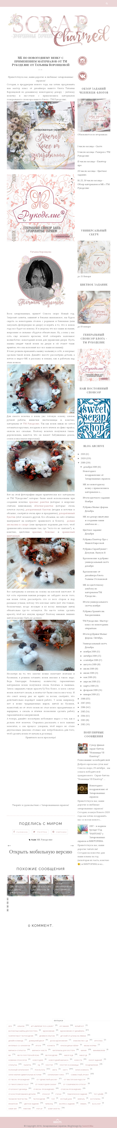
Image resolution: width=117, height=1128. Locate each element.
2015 (83, 711)
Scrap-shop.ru (54, 1109)
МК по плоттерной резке (28, 1055)
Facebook (22, 832)
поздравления (91, 1065)
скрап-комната (82, 1070)
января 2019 (89, 694)
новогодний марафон (58, 1060)
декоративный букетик (38, 509)
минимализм (99, 1050)
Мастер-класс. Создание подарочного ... (19, 889)
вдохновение (48, 1031)
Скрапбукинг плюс (56, 1075)
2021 (83, 454)
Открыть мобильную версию (40, 852)
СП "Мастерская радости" (75, 1079)
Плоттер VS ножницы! (69, 1065)
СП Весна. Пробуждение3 (43, 1089)
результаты (40, 1070)
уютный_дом (66, 1099)
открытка (12, 1065)
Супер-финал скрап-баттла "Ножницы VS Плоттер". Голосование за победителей (94, 752)
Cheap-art (12, 1109)
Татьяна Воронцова (40, 251)
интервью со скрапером (19, 1046)
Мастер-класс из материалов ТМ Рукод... (42, 889)
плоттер (49, 1065)
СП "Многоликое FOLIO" (18, 1084)
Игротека (98, 1041)
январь (83, 1104)
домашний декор (36, 1041)
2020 (83, 458)
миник (84, 1050)
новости (78, 1060)
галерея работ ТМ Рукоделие (20, 1036)
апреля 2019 (89, 681)
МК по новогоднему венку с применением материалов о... (96, 488)
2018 (83, 698)
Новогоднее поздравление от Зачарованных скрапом (96, 475)
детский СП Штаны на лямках (73, 1036)
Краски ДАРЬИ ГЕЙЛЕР (70, 1046)
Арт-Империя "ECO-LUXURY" (42, 1026)
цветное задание (31, 1104)
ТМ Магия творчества (17, 1099)
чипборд (49, 1104)
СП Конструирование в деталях (22, 1094)
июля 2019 (88, 668)
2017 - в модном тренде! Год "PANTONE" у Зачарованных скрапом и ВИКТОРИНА (92, 833)
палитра (27, 1065)
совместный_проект (80, 1075)
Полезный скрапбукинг (18, 1070)
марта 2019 (89, 685)
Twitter (42, 832)
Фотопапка (95, 1099)
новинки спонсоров (17, 1060)
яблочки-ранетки (43, 505)
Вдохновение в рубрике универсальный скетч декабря (96, 562)
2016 (83, 707)
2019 (83, 462)
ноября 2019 (89, 651)
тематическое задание (77, 1094)
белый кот (79, 1026)
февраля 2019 (90, 690)
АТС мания (64, 1026)
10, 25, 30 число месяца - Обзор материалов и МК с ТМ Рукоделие (94, 184)
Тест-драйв (98, 1094)
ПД (39, 1065)
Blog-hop (96, 1104)
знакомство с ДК (80, 1041)
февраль (81, 1099)
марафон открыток (17, 1050)
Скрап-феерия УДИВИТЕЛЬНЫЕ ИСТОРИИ (24, 1075)
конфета (51, 1046)
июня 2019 (88, 673)
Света (54, 1070)
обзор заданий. (95, 1060)
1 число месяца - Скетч (90, 146)
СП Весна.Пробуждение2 (71, 1089)
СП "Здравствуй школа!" (46, 1079)
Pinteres (61, 832)
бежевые (50, 532)
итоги (38, 1046)
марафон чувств (39, 1050)
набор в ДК (68, 1055)
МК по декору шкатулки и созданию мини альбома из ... (96, 520)
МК (9, 1055)
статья (58, 1094)
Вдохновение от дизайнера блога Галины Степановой (95, 575)
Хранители (13, 1104)
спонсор (46, 1094)
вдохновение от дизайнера (72, 1031)
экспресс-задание (67, 1104)
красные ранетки (39, 502)
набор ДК (83, 1055)
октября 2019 (90, 655)
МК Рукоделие (45, 839)
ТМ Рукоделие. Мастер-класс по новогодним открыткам (96, 625)
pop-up (39, 1109)
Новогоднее (37, 1060)
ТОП (53, 1099)
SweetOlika (87, 1125)
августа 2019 (89, 664)
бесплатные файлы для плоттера (22, 1031)
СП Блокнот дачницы (17, 1089)
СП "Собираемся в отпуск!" (74, 1084)
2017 (83, 703)
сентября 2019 (90, 660)
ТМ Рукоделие (31, 423)
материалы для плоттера (64, 1050)
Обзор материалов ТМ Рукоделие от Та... (64, 888)
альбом (21, 1026)
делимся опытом (47, 1036)
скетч (65, 1070)
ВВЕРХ (57, 1119)
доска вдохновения (58, 1041)
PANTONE (27, 1109)
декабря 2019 (90, 467)
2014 (83, 715)
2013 (83, 720)
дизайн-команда (15, 1041)
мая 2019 (87, 677)
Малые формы (90, 1046)
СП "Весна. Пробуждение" (19, 1079)
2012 (83, 724)
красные (37, 532)
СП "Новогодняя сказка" (46, 1084)
